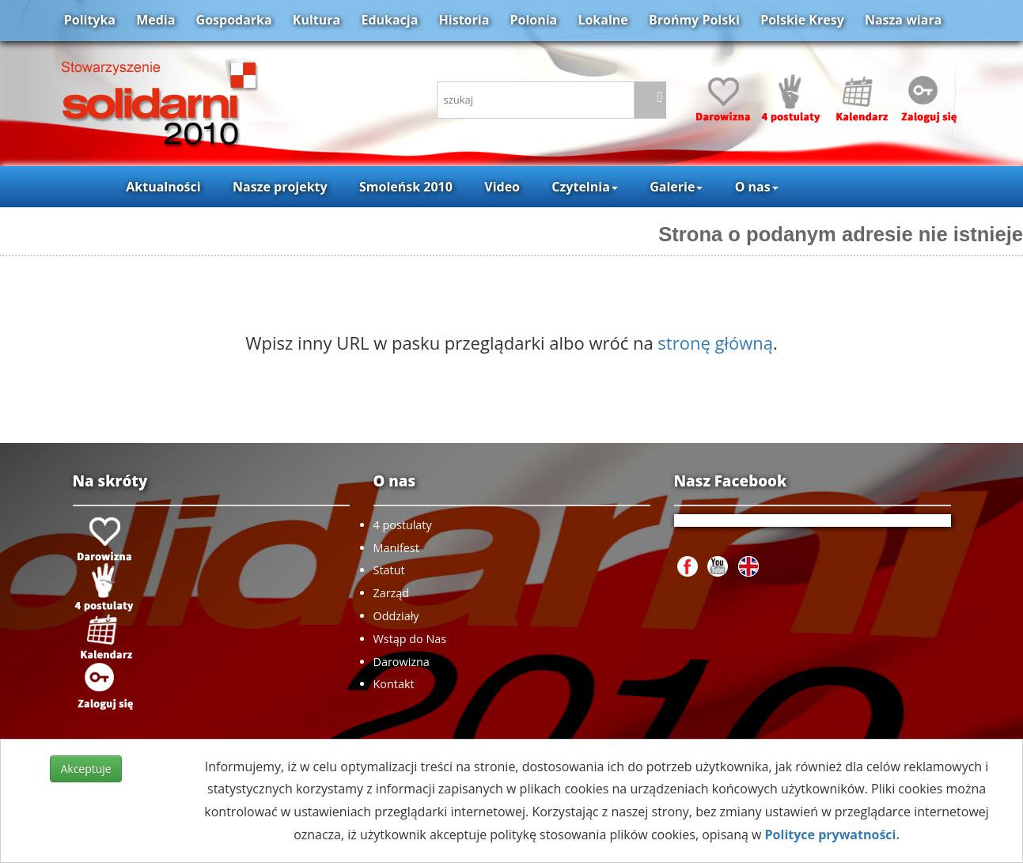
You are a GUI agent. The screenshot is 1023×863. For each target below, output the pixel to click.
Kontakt (394, 683)
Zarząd (391, 592)
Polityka (90, 19)
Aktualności (163, 186)
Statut (389, 569)
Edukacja (389, 19)
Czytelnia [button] (584, 186)
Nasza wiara (903, 19)
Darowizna (401, 661)
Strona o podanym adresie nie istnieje (840, 234)
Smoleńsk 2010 (406, 186)
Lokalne (602, 19)
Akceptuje (85, 768)
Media (155, 19)
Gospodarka (234, 19)
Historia (464, 19)
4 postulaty (402, 524)
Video (502, 186)
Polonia (533, 19)
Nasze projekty (280, 186)
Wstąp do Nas (410, 638)
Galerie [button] (676, 186)
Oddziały (396, 615)
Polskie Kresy (802, 19)
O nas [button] (757, 186)
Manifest (396, 547)
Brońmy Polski (694, 19)
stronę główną (715, 342)
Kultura (316, 19)
